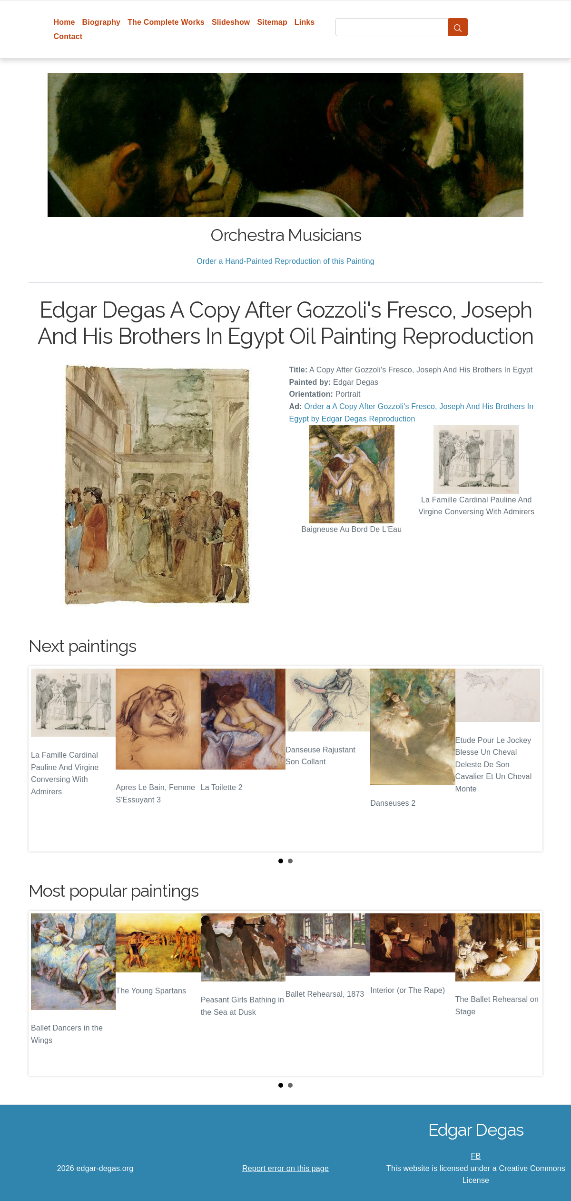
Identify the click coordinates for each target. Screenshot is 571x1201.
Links (305, 22)
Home (64, 22)
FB (476, 1156)
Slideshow (231, 22)
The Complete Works (166, 22)
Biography (101, 22)
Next (527, 759)
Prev (43, 759)
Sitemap (272, 22)
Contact (68, 36)
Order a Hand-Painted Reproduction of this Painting (285, 261)
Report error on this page (285, 1168)
